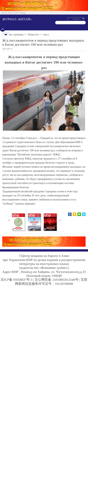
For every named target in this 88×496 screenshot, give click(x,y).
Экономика (44, 34)
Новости (15, 34)
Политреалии (29, 34)
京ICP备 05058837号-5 (16, 279)
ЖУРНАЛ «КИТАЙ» (17, 19)
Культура (73, 34)
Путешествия (59, 34)
